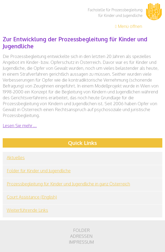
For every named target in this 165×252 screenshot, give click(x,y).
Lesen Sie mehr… (20, 125)
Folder (81, 230)
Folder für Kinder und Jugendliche (39, 170)
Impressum (81, 242)
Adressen (81, 236)
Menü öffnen (128, 26)
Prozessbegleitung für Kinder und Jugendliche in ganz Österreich (68, 184)
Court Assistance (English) (32, 197)
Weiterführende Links (27, 210)
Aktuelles (16, 157)
